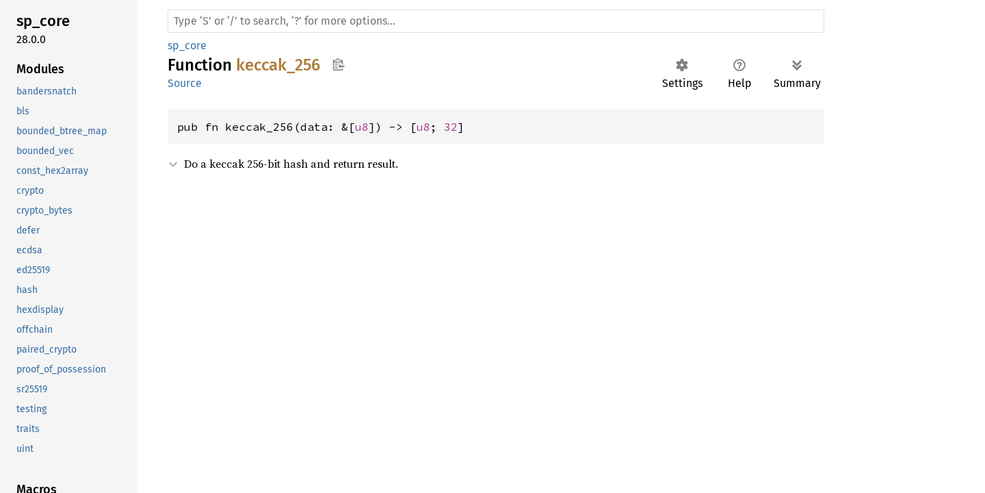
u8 (362, 127)
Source (185, 83)
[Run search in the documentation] (496, 21)
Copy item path (338, 64)
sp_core (187, 45)
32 (451, 127)
